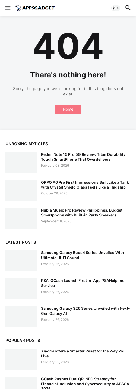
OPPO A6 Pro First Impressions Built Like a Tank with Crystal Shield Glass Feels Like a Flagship (85, 184)
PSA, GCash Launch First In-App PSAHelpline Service (82, 283)
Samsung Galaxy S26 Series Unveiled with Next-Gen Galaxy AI (85, 310)
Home (68, 109)
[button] (7, 8)
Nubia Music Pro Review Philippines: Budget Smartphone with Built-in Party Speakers (81, 212)
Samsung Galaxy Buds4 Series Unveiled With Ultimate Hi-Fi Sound (82, 255)
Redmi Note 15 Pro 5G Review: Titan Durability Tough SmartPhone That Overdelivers (83, 156)
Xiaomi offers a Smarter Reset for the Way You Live (83, 353)
